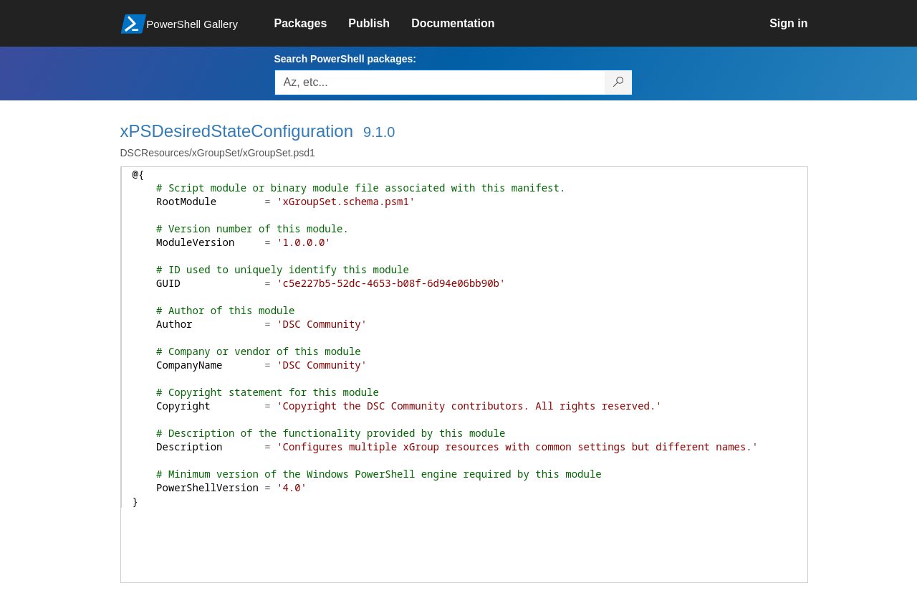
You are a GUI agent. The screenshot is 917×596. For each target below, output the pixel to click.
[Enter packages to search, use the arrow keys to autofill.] (439, 82)
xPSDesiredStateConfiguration (237, 131)
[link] (311, 23)
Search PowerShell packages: (345, 59)
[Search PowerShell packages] (619, 82)
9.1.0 (379, 132)
